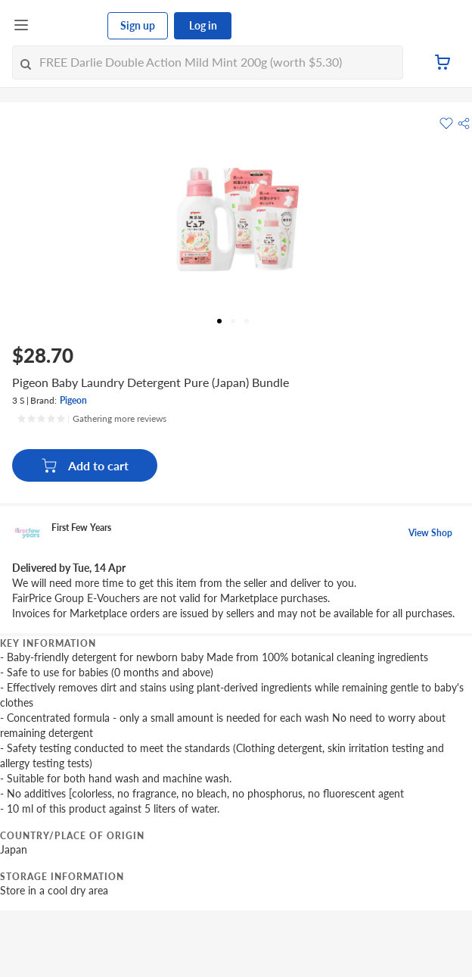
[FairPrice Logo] (68, 26)
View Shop (430, 532)
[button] (463, 123)
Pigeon (73, 400)
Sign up (137, 25)
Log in (203, 25)
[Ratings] (91, 419)
